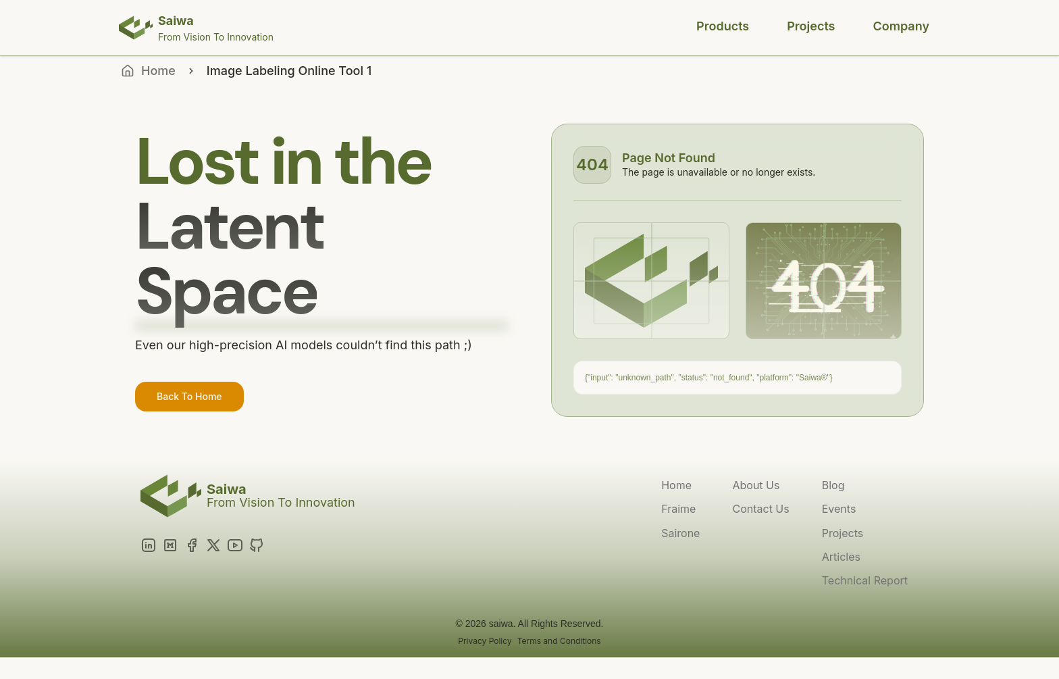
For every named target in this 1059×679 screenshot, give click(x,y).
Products (722, 26)
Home (676, 485)
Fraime (678, 508)
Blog (833, 485)
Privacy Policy (484, 641)
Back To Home (189, 396)
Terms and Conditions (559, 641)
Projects (811, 26)
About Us (755, 485)
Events (839, 508)
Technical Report (865, 580)
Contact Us (760, 508)
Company (901, 26)
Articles (841, 556)
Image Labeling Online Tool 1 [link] (289, 71)
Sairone (680, 533)
